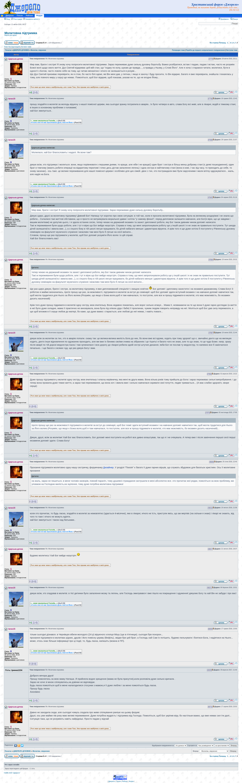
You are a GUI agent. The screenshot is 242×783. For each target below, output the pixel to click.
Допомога (223, 19)
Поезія (20, 15)
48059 (210, 629)
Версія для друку (10, 35)
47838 (210, 140)
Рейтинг (29, 15)
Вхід (7, 19)
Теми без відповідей (12, 47)
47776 (211, 59)
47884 (211, 260)
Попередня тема (178, 50)
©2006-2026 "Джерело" (12, 773)
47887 (211, 333)
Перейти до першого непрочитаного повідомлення (205, 50)
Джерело (10, 15)
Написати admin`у (32, 19)
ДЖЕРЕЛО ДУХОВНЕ (21, 50)
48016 (210, 508)
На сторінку (214, 43)
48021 (209, 588)
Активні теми (26, 47)
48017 (210, 549)
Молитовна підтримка (20, 33)
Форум (39, 15)
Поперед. (222, 43)
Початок (8, 50)
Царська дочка (15, 59)
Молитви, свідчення (38, 50)
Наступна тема (231, 50)
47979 (208, 413)
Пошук (234, 19)
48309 (209, 670)
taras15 (11, 98)
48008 (211, 462)
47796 (210, 99)
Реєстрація (16, 19)
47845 (210, 197)
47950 (209, 374)
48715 (210, 707)
